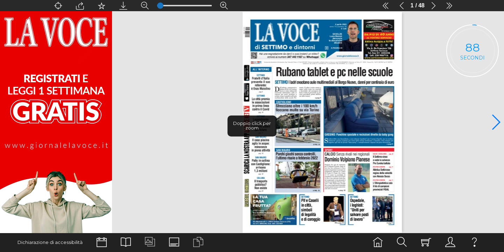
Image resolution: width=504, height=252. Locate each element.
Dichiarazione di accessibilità (50, 242)
